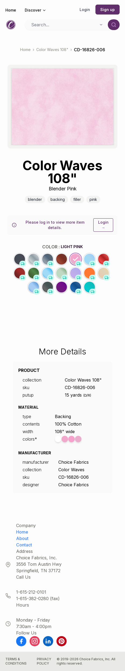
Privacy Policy (44, 661)
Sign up (107, 9)
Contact (24, 544)
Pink (93, 199)
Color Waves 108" (52, 49)
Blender (35, 199)
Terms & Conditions (16, 661)
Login (85, 9)
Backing (58, 199)
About (22, 538)
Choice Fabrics (73, 462)
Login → (103, 225)
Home (10, 10)
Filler (77, 199)
